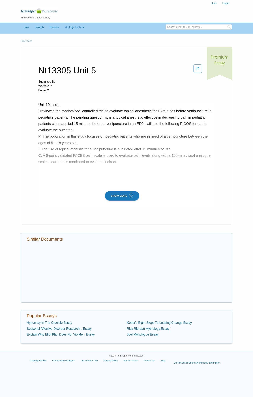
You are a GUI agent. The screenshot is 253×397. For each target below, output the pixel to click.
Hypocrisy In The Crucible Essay (49, 323)
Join (213, 3)
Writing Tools (73, 27)
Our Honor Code (89, 360)
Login (225, 3)
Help (163, 360)
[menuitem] (213, 3)
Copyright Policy (38, 360)
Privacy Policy (110, 360)
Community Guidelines (63, 360)
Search (39, 27)
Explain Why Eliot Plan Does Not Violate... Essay (61, 334)
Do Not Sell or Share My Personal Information (197, 362)
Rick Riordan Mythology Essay (148, 328)
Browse (54, 27)
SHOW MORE (122, 196)
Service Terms (130, 360)
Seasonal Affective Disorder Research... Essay (59, 328)
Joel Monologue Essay (142, 334)
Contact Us (149, 360)
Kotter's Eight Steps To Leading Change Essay (159, 323)
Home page (26, 41)
